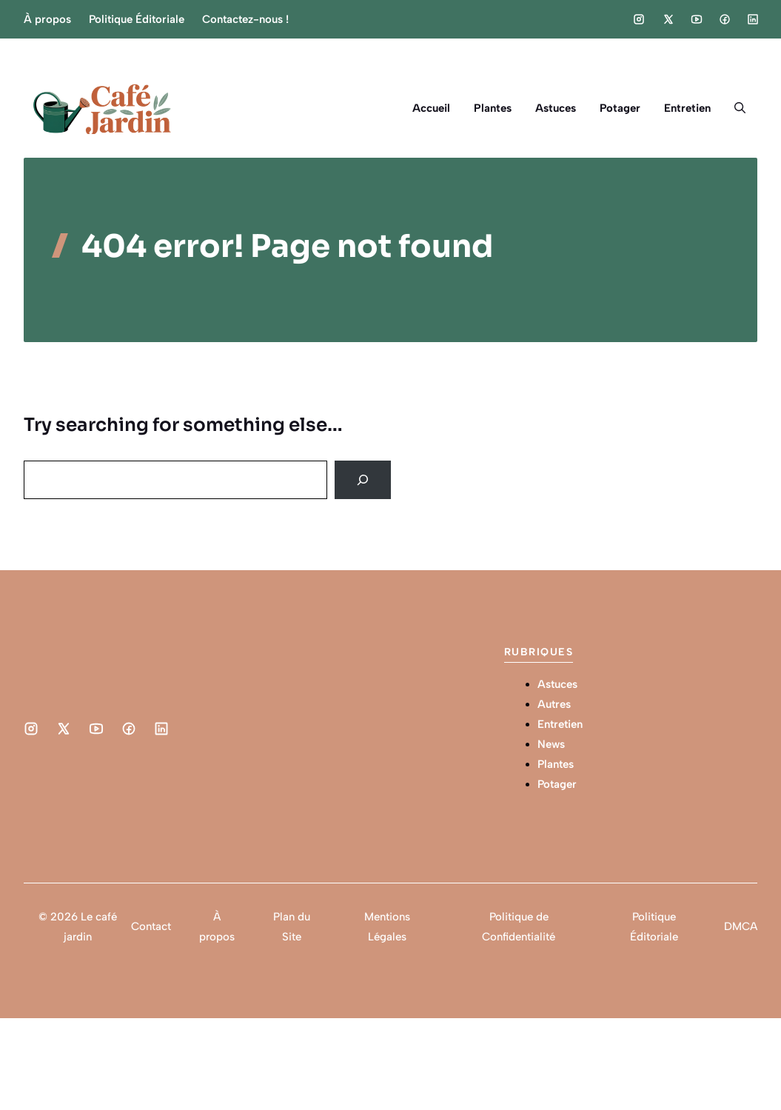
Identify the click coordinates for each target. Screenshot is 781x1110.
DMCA (740, 926)
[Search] (363, 480)
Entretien (687, 108)
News (551, 744)
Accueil (431, 108)
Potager (620, 108)
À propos (47, 19)
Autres (554, 704)
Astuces (555, 108)
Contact (151, 926)
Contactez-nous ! (245, 19)
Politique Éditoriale (136, 19)
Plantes (493, 108)
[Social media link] (639, 19)
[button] (740, 108)
